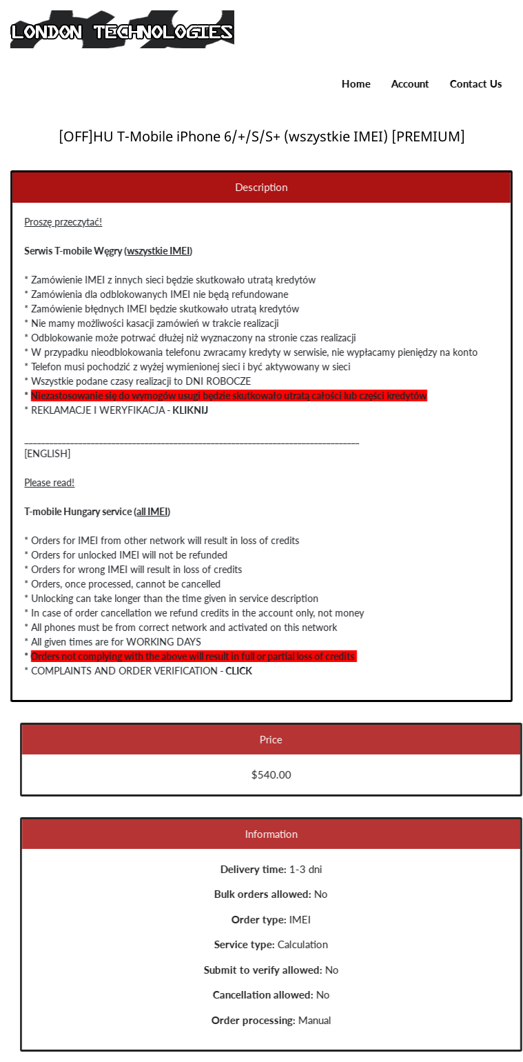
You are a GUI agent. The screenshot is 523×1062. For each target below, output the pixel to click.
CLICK (234, 671)
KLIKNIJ (185, 410)
